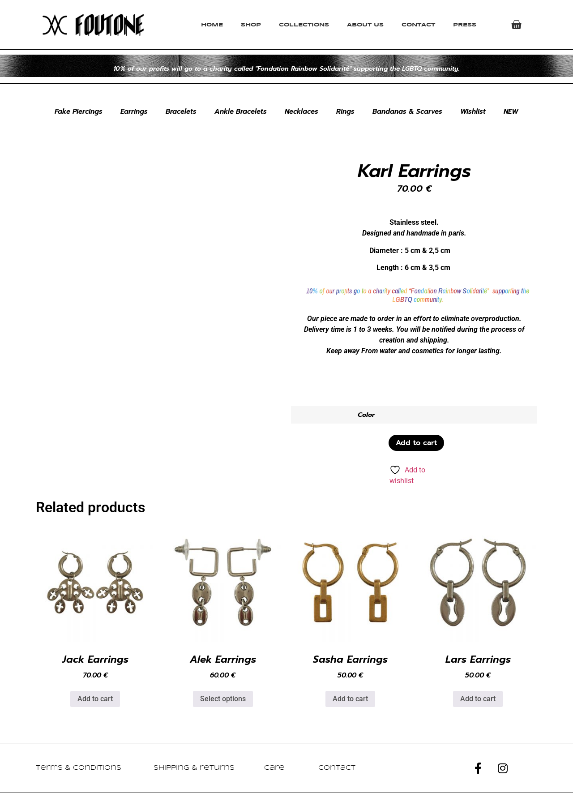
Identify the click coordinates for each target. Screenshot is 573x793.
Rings (345, 111)
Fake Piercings (79, 111)
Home (212, 24)
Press (464, 24)
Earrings (134, 111)
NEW (511, 111)
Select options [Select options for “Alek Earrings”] (223, 698)
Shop (251, 24)
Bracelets (181, 111)
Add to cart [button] (95, 698)
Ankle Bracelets (240, 111)
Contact (418, 24)
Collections (304, 24)
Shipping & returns (194, 768)
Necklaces (301, 111)
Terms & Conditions (78, 768)
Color (366, 415)
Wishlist (473, 111)
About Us (365, 24)
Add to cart (416, 442)
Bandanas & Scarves (407, 111)
